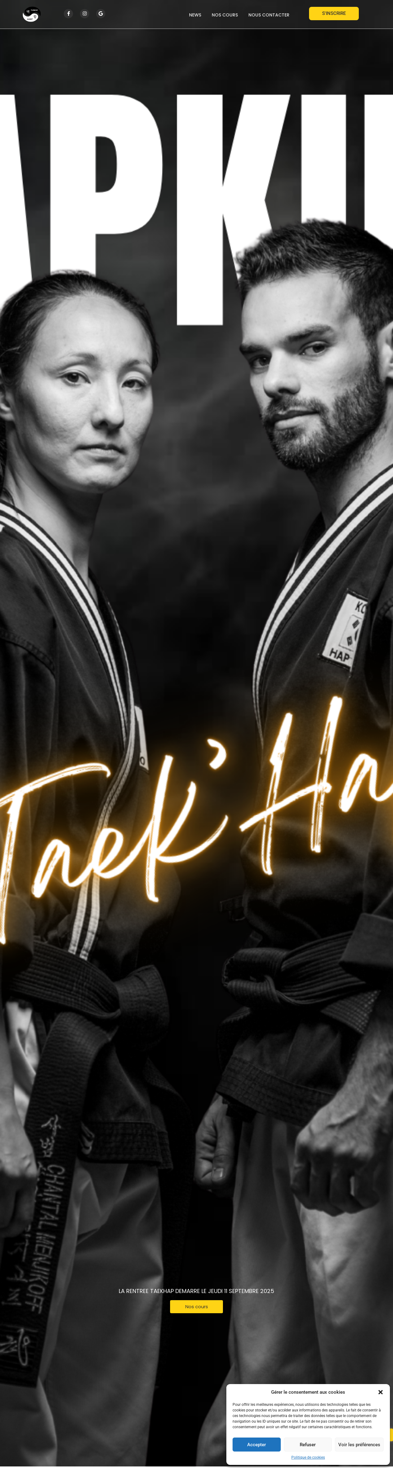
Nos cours (225, 15)
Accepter (256, 1444)
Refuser (308, 1444)
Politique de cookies (308, 1457)
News (195, 15)
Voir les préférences (359, 1444)
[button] (380, 1392)
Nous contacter (268, 15)
